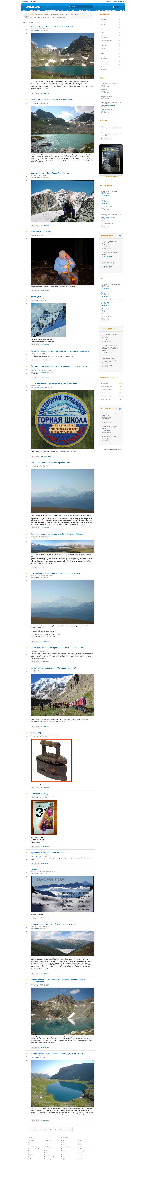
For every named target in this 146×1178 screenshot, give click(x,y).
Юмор (40, 735)
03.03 (102, 126)
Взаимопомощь (65, 1156)
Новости (80, 1140)
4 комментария (45, 290)
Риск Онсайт (81, 1148)
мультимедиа (74, 14)
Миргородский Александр (108, 105)
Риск (31, 14)
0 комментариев (105, 195)
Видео (40, 854)
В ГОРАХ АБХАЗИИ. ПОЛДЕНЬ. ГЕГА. (110, 284)
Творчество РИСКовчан (49, 234)
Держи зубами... (37, 296)
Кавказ (47, 28)
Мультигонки (47, 1148)
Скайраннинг (47, 1150)
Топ (53, 17)
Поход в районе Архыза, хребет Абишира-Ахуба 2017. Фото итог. (58, 1054)
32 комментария (45, 661)
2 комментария (45, 527)
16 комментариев (45, 1120)
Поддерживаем (106, 236)
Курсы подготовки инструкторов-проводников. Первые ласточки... (58, 648)
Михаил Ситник (39, 387)
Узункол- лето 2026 (106, 316)
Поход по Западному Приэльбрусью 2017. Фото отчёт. (53, 924)
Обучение (33, 385)
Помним (80, 1156)
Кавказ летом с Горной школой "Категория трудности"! (53, 668)
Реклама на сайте (104, 1172)
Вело (45, 1142)
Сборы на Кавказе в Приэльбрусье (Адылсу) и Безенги (54, 383)
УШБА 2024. (104, 89)
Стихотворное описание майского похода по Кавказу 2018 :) (56, 573)
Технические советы (66, 1146)
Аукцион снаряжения (105, 399)
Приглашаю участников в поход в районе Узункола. (52, 463)
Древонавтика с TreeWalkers (110, 436)
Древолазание (48, 1140)
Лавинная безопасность (106, 396)
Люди (67, 14)
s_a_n (36, 651)
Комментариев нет (46, 377)
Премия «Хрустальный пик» (91, 1172)
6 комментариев (45, 973)
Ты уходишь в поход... (40, 794)
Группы (62, 14)
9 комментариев (45, 93)
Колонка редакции (108, 329)
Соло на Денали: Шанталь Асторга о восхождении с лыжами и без (109, 336)
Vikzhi (36, 300)
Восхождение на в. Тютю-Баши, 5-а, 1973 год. (50, 173)
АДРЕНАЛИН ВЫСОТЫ (107, 109)
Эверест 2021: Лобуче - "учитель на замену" (108, 263)
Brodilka (106, 339)
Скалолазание (31, 1152)
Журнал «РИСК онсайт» (116, 1172)
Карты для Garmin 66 (106, 96)
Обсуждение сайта (82, 1154)
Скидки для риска (60, 17)
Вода (29, 1144)
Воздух (46, 1144)
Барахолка (64, 1161)
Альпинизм (33, 175)
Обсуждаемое (46, 17)
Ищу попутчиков (43, 370)
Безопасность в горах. (106, 389)
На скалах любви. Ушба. (41, 232)
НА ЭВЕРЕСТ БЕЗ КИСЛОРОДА (109, 83)
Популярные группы (108, 378)
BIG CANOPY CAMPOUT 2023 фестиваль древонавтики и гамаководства (109, 416)
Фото (40, 28)
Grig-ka (37, 856)
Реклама (80, 1159)
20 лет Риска (81, 1174)
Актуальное (33, 17)
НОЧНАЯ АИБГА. (105, 308)
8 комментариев (45, 344)
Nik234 (103, 97)
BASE (29, 1159)
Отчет (43, 28)
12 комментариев (45, 225)
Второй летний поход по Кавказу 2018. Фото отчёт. (52, 26)
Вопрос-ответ (38, 14)
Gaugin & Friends (104, 383)
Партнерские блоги (111, 408)
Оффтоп (63, 1159)
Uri (36, 355)
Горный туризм (34, 28)
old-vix (103, 85)
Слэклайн (30, 1142)
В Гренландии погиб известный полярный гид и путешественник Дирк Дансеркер (109, 361)
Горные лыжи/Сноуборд (34, 1146)
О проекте (80, 1172)
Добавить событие (106, 138)
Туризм (30, 1156)
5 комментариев (45, 166)
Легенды (63, 1152)
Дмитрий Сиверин (40, 372)
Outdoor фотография (105, 392)
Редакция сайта (108, 256)
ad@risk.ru (120, 449)
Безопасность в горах (83, 1146)
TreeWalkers (107, 421)
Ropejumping (47, 1159)
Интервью (64, 1140)
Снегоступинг (31, 1154)
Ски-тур (46, 1152)
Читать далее (35, 93)
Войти (108, 1)
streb (36, 235)
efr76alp (37, 177)
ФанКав (37, 30)
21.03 (102, 132)
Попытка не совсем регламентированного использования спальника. (60, 351)
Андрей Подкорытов (107, 302)
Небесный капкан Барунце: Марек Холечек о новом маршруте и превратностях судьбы (110, 348)
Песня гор (35, 869)
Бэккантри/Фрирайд (49, 1156)
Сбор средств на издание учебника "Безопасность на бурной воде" (110, 243)
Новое (39, 17)
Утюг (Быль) (36, 733)
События (46, 14)
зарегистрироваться (118, 1)
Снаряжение (54, 14)
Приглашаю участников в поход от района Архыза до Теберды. (57, 534)
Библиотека (64, 1150)
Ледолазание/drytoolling (34, 1148)
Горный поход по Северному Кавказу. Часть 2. (50, 853)
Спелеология (47, 1154)
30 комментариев (45, 359)
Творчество (40, 175)
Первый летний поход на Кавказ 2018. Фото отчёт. (52, 100)
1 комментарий (45, 1047)
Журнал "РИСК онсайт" (111, 176)
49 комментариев (45, 787)
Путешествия (34, 353)
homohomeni (107, 246)
